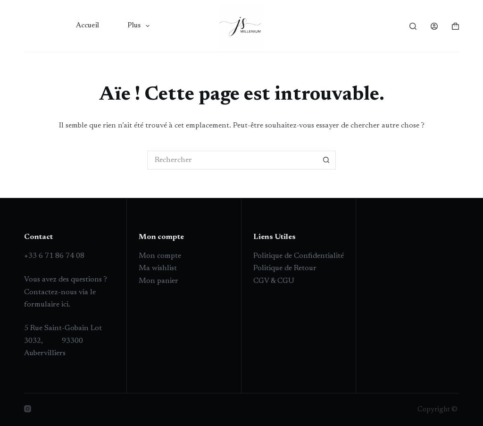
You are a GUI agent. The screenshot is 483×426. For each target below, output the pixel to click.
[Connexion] (434, 26)
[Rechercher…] (232, 160)
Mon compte (160, 256)
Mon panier (158, 281)
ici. (64, 304)
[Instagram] (27, 408)
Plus (140, 26)
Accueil (87, 25)
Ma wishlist (158, 268)
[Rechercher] (412, 26)
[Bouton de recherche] (326, 160)
